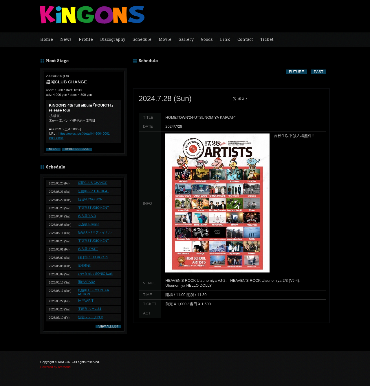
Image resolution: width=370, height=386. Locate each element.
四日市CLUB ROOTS (93, 257)
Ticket (267, 39)
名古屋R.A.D (87, 215)
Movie (165, 39)
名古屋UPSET (88, 248)
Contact (245, 39)
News (66, 39)
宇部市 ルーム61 (89, 308)
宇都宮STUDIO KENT (93, 207)
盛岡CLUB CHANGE (92, 182)
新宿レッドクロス (90, 317)
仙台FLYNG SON (90, 199)
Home (46, 39)
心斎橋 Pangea (88, 224)
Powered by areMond (55, 367)
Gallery (186, 39)
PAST (318, 71)
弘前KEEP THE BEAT (93, 191)
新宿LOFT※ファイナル (94, 232)
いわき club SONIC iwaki (95, 273)
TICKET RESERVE (77, 149)
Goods (207, 39)
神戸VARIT (86, 300)
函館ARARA (86, 281)
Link (225, 39)
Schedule (142, 39)
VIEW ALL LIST (108, 326)
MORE (53, 149)
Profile (86, 39)
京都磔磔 (84, 265)
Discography (112, 39)
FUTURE (296, 71)
